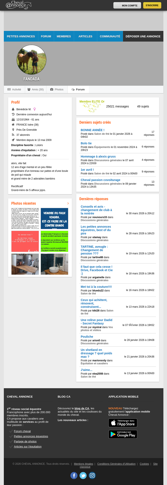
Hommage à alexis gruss (98, 156)
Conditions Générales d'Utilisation (116, 463)
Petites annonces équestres (31, 436)
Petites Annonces (21, 36)
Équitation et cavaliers (94, 363)
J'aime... (87, 370)
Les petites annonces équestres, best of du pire (96, 230)
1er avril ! (87, 169)
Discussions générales (108, 160)
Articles (85, 36)
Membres (64, 36)
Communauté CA (110, 38)
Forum (46, 36)
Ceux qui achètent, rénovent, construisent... (94, 303)
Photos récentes (40, 203)
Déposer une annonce (143, 36)
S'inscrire (152, 5)
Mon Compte (129, 5)
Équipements (102, 147)
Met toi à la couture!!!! (96, 286)
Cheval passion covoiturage (100, 180)
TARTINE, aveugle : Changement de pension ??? (94, 250)
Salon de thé (101, 133)
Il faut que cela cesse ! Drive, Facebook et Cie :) (97, 270)
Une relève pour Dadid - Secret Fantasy (97, 321)
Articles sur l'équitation (28, 446)
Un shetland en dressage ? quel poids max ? (96, 353)
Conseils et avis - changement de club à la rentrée (96, 210)
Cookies (144, 463)
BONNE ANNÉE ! (93, 130)
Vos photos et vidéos (97, 329)
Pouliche (87, 336)
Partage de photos (25, 441)
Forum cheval (22, 431)
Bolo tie (86, 143)
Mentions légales (83, 463)
